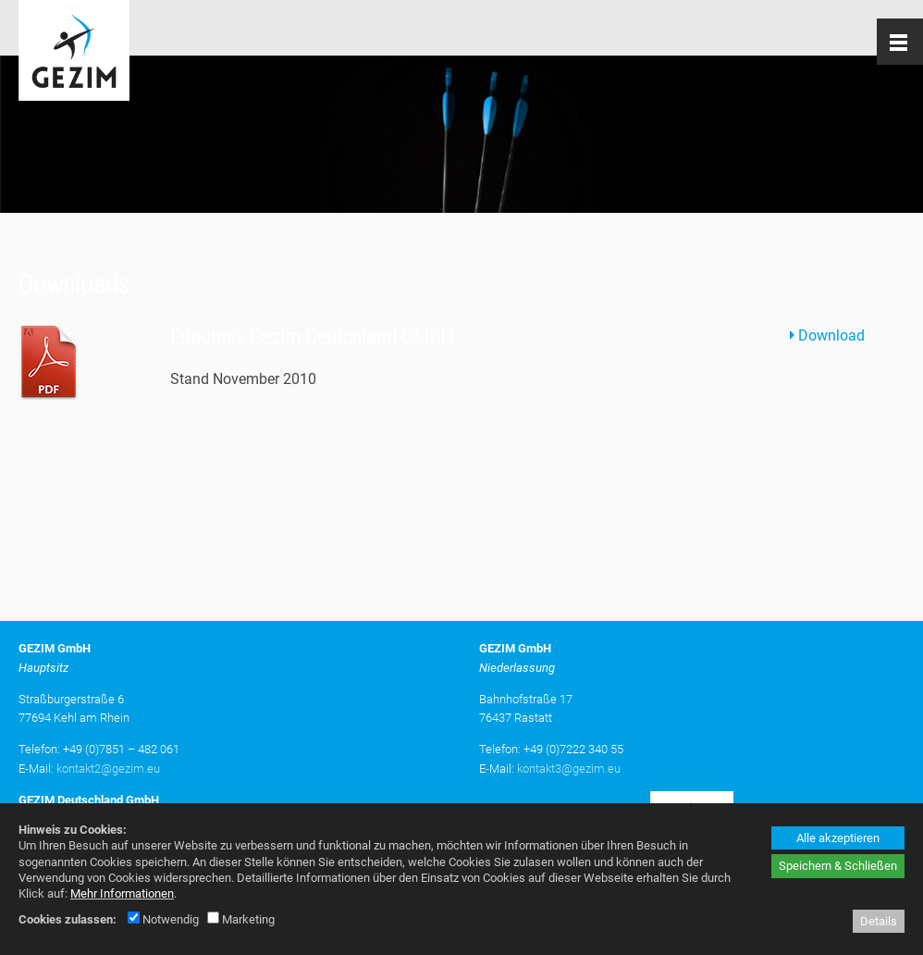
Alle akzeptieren (838, 838)
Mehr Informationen (122, 893)
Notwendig (163, 919)
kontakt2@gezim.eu (108, 768)
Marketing (241, 919)
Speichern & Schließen (838, 866)
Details (878, 921)
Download (831, 335)
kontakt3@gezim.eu (569, 768)
